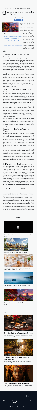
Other (30, 401)
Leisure (22, 401)
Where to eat (9, 7)
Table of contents (8, 34)
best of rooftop (25, 183)
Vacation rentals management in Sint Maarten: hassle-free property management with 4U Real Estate (17, 268)
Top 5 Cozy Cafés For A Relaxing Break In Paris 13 (18, 333)
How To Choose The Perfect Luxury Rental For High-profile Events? (18, 235)
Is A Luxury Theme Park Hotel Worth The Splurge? (16, 252)
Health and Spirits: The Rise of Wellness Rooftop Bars (13, 45)
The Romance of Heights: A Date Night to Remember (13, 36)
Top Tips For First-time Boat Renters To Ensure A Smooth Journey (17, 286)
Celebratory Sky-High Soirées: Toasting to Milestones (13, 41)
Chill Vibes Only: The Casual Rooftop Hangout (11, 43)
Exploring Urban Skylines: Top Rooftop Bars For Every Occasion (16, 303)
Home (3, 7)
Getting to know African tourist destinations (16, 383)
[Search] (17, 396)
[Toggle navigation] (3, 2)
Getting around (14, 402)
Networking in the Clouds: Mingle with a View (11, 38)
